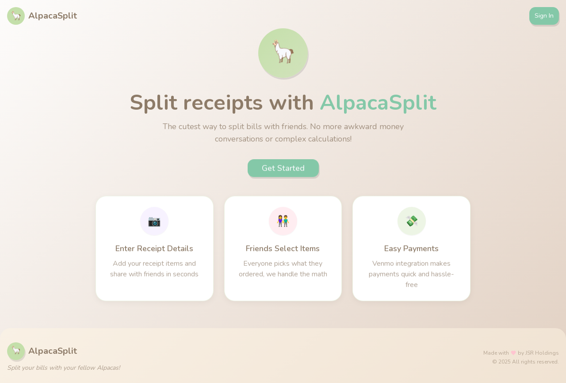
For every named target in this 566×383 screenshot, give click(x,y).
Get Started (283, 169)
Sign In (544, 15)
